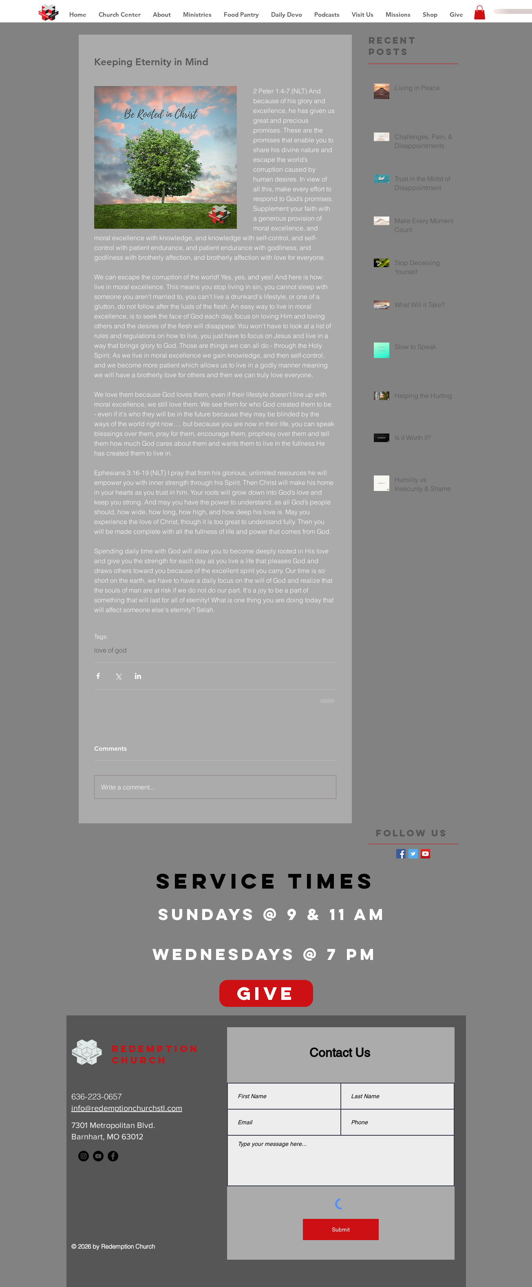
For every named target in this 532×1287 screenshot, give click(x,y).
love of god (110, 650)
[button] (398, 14)
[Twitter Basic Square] (413, 853)
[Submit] (341, 1229)
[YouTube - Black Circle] (98, 1156)
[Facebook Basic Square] (401, 853)
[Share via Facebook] (98, 676)
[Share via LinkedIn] (138, 676)
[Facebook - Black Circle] (113, 1156)
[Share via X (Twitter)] (118, 676)
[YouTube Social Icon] (425, 853)
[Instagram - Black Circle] (83, 1156)
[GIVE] (266, 993)
